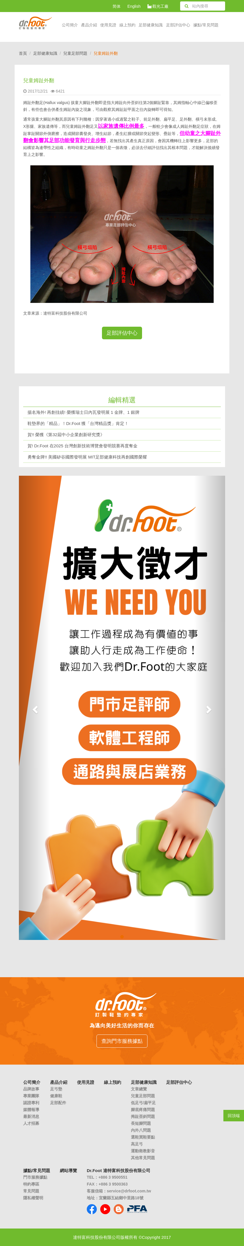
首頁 (23, 53)
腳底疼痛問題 (143, 1109)
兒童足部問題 (75, 53)
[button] (34, 708)
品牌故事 (31, 1089)
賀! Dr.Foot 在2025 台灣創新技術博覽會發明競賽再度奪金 (82, 445)
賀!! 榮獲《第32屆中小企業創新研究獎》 (66, 434)
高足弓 (137, 1144)
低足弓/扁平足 (143, 1102)
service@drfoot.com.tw (129, 1191)
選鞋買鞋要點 (143, 1137)
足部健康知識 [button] (151, 25)
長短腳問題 (141, 1123)
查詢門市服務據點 (122, 1041)
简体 (117, 6)
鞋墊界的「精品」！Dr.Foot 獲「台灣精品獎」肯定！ (78, 423)
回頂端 (234, 1115)
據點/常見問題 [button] (206, 25)
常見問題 (31, 1191)
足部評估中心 (178, 25)
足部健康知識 (45, 53)
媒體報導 (31, 1109)
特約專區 (31, 1184)
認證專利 (31, 1102)
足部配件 (58, 1102)
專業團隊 (31, 1096)
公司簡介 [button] (70, 25)
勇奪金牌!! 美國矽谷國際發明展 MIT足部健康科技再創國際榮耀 (87, 456)
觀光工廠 (158, 6)
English (134, 6)
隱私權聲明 (33, 1198)
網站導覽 (68, 1170)
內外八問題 (141, 1130)
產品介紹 (89, 25)
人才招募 (31, 1123)
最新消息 (31, 1116)
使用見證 (108, 25)
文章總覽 (139, 1089)
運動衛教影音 (143, 1151)
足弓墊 (56, 1089)
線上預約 (127, 25)
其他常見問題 (143, 1157)
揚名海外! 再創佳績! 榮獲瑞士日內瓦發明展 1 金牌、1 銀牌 (83, 412)
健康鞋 (56, 1096)
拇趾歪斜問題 (143, 1116)
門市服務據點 (35, 1177)
